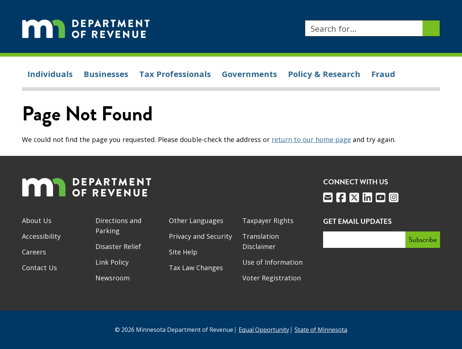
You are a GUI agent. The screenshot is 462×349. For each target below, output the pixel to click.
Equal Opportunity (264, 330)
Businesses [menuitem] (106, 73)
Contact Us (39, 267)
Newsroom (112, 277)
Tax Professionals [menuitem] (175, 73)
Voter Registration (271, 277)
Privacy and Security (200, 236)
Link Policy (112, 262)
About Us (37, 220)
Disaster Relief (118, 246)
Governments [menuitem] (249, 73)
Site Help (183, 252)
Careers (34, 252)
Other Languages (196, 220)
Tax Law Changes (196, 267)
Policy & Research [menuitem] (324, 73)
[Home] (86, 28)
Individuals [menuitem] (50, 73)
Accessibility (41, 236)
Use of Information (272, 262)
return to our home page (311, 139)
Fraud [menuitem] (383, 73)
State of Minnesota (321, 330)
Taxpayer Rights (268, 220)
